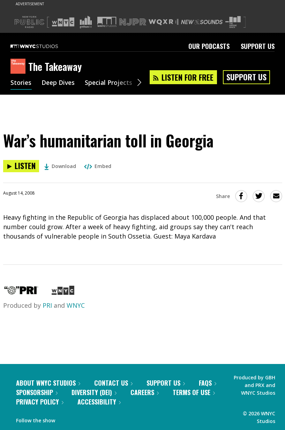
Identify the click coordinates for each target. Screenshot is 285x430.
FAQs (207, 382)
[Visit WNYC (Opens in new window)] (63, 22)
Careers (144, 392)
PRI (47, 305)
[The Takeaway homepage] (19, 67)
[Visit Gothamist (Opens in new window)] (86, 22)
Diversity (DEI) (94, 392)
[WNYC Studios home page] (42, 46)
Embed (97, 166)
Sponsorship (37, 392)
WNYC (76, 305)
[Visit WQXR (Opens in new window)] (163, 22)
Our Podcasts (209, 46)
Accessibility (99, 401)
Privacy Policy (39, 401)
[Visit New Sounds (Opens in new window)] (202, 22)
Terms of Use (194, 392)
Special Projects (111, 83)
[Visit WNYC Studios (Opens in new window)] (107, 22)
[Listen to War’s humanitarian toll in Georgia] (21, 166)
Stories (21, 83)
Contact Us (113, 382)
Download (60, 166)
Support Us (258, 46)
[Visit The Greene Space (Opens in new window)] (233, 22)
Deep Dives (59, 83)
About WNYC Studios (48, 382)
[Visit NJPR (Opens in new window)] (132, 22)
